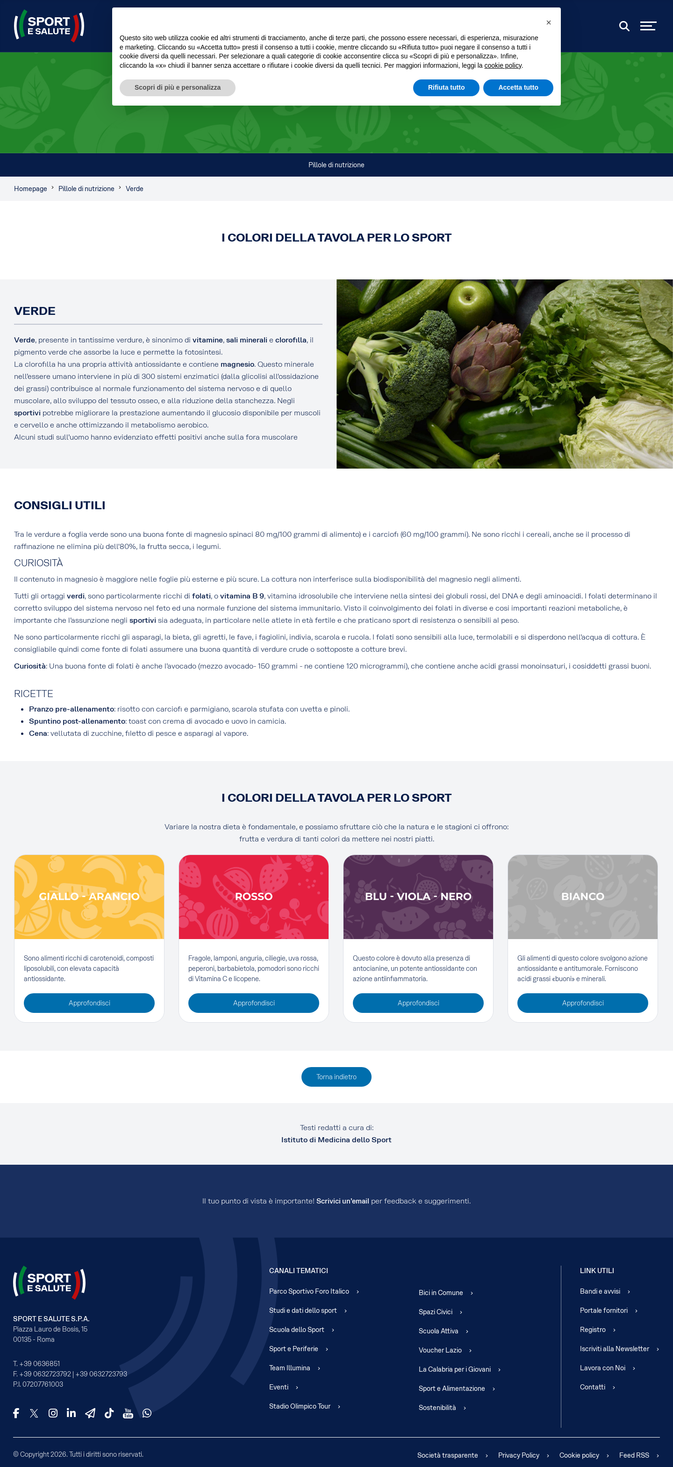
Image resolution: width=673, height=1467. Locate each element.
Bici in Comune (441, 1293)
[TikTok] (109, 1413)
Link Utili (597, 1271)
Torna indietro (336, 1077)
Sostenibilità (437, 1407)
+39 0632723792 (45, 1374)
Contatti (592, 1387)
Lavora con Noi (602, 1368)
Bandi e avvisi (600, 1291)
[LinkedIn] (71, 1413)
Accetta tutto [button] (518, 87)
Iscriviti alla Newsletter (614, 1349)
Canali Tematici (298, 1271)
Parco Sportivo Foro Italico (309, 1291)
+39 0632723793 (101, 1374)
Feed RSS (634, 1455)
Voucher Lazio (440, 1350)
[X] (34, 1413)
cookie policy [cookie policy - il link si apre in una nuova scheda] (503, 65)
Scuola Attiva (438, 1331)
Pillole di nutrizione (336, 165)
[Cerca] (624, 26)
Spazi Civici (435, 1312)
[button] (548, 22)
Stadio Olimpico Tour (299, 1406)
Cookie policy (579, 1455)
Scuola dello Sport (296, 1329)
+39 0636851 (39, 1364)
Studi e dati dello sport (303, 1310)
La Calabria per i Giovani (455, 1369)
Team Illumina (289, 1368)
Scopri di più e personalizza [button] (178, 87)
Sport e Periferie (293, 1349)
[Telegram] (90, 1413)
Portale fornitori (604, 1310)
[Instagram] (53, 1413)
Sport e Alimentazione (452, 1388)
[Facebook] (16, 1413)
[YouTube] (128, 1413)
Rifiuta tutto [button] (446, 87)
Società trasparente (447, 1455)
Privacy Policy (518, 1455)
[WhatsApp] (147, 1413)
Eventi (278, 1387)
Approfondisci (89, 1003)
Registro (593, 1329)
